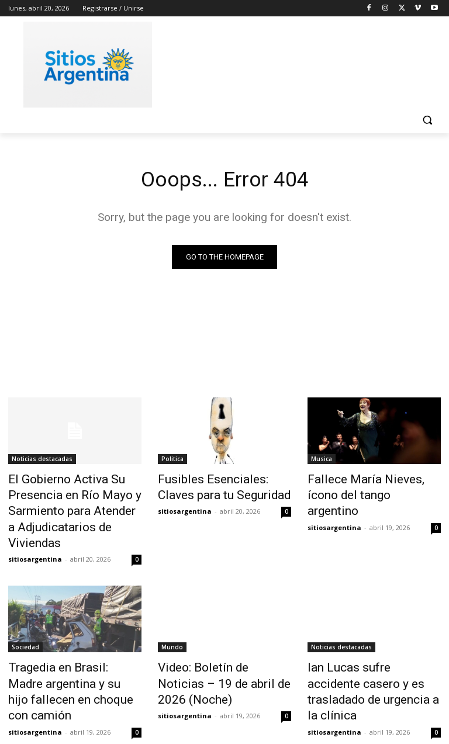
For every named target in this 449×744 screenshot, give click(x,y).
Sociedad (25, 621)
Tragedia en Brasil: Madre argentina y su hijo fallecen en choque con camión (73, 653)
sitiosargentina (35, 533)
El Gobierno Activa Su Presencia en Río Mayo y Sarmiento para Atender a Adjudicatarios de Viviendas (70, 500)
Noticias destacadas (42, 461)
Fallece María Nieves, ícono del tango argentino (367, 487)
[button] (427, 120)
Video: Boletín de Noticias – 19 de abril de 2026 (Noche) (219, 647)
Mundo (172, 621)
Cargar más (224, 707)
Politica (172, 461)
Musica (321, 461)
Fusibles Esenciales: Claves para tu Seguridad (217, 487)
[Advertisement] (304, 62)
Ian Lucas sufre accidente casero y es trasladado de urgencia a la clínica (365, 653)
